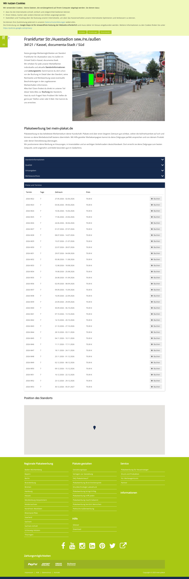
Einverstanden (105, 32)
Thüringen (29, 534)
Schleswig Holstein (32, 530)
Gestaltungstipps (80, 469)
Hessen (28, 495)
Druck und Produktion (130, 474)
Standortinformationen (34, 159)
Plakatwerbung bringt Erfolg (84, 491)
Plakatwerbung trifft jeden (83, 495)
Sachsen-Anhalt (31, 526)
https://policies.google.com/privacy (17, 28)
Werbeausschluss (32, 176)
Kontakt (57, 572)
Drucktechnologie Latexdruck (85, 487)
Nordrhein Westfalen (33, 508)
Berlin (27, 478)
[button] (94, 428)
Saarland (28, 517)
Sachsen (28, 521)
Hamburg (28, 491)
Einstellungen (93, 32)
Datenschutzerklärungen (55, 22)
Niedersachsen (31, 504)
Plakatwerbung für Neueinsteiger (135, 469)
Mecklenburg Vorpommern (36, 500)
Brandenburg (30, 482)
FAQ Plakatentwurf (80, 478)
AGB (37, 572)
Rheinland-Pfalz (31, 513)
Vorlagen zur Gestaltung (83, 474)
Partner (124, 482)
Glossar (76, 525)
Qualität (28, 165)
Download (77, 529)
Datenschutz (46, 572)
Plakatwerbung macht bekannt (85, 500)
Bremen (28, 487)
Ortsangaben (30, 170)
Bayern (28, 474)
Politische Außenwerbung (83, 508)
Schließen (82, 32)
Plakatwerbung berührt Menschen (87, 504)
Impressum (29, 572)
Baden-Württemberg (33, 469)
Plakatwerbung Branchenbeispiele (87, 482)
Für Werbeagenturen (129, 478)
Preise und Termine (33, 185)
